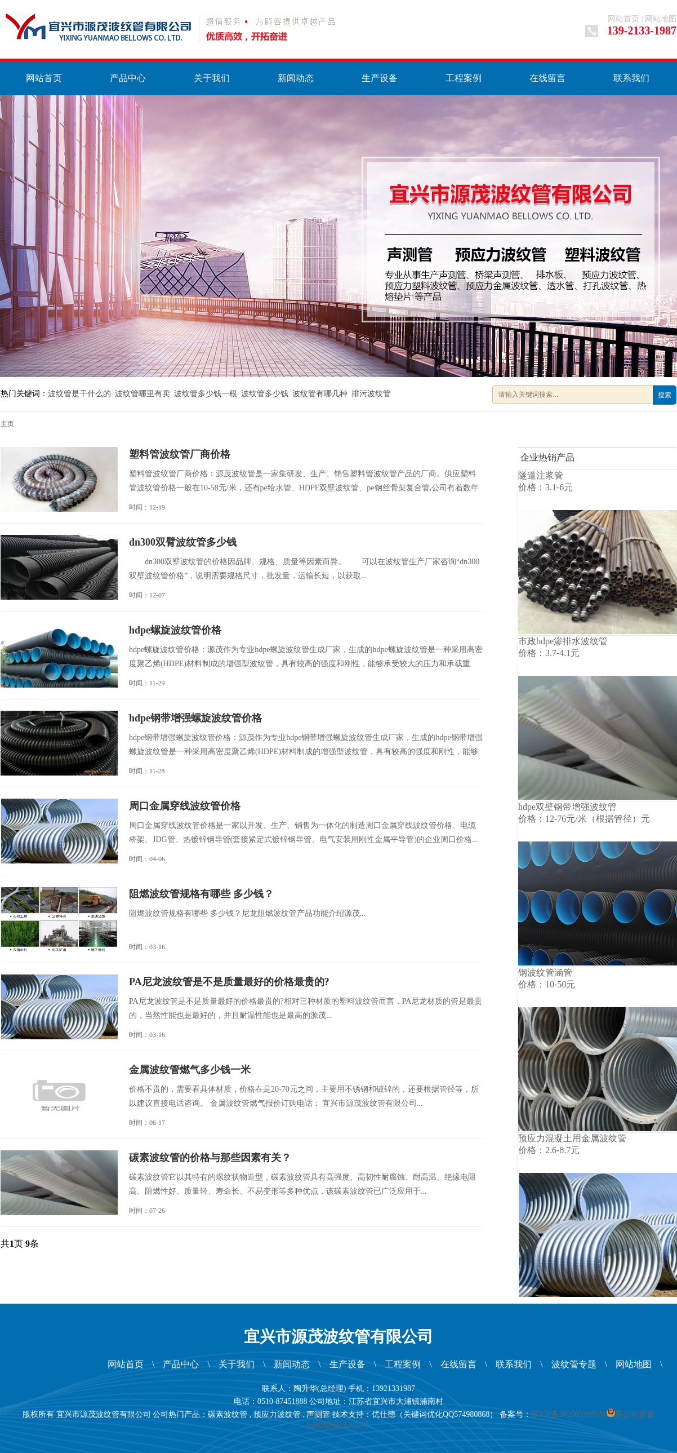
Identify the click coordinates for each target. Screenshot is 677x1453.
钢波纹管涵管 (545, 972)
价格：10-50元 (546, 984)
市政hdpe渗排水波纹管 (563, 641)
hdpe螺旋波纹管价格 (175, 630)
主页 (7, 424)
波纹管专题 (573, 1364)
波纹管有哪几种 (320, 393)
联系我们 (631, 78)
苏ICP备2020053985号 (569, 1414)
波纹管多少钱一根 (205, 393)
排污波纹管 (371, 393)
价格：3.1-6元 (545, 487)
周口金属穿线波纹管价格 (184, 806)
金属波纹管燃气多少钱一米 (190, 1069)
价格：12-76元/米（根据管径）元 (584, 818)
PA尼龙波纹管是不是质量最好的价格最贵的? (229, 981)
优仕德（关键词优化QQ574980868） (434, 1414)
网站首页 (623, 19)
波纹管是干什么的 (79, 393)
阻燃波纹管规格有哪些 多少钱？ (201, 894)
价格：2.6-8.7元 (549, 1150)
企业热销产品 (547, 457)
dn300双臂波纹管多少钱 (183, 542)
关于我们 (212, 78)
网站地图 (660, 19)
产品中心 (128, 78)
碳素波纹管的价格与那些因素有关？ (210, 1157)
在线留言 (547, 78)
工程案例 (464, 78)
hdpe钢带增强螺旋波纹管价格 (195, 718)
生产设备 (380, 78)
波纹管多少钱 (264, 393)
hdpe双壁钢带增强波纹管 (567, 807)
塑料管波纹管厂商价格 (179, 454)
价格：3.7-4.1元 (549, 653)
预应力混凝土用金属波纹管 (572, 1138)
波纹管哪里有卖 (142, 393)
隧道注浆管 (540, 475)
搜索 (664, 395)
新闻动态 (296, 78)
